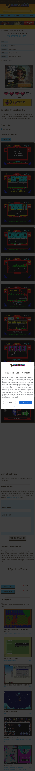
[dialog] (18, 385)
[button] (17, 407)
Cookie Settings (6, 397)
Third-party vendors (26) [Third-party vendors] (23, 386)
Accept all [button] (25, 402)
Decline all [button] (9, 402)
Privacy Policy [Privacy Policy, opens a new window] (14, 397)
